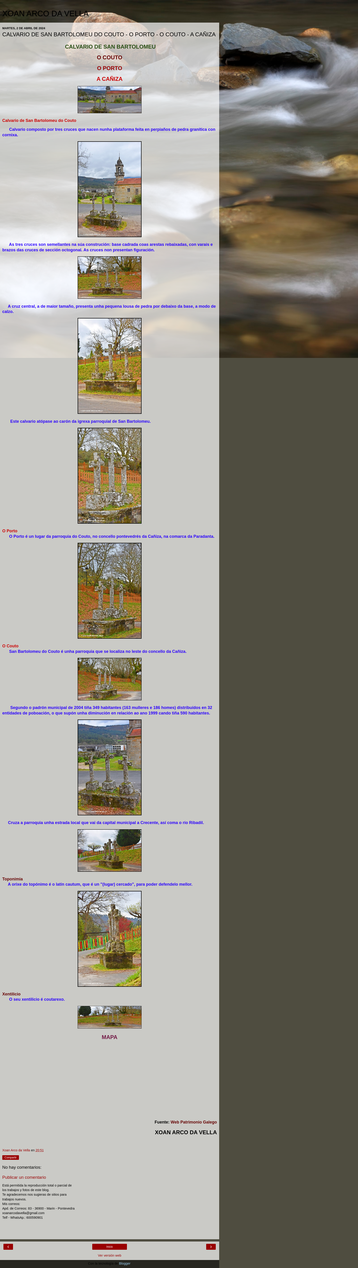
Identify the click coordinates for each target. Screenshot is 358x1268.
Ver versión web (109, 1255)
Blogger (124, 1263)
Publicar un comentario (24, 1177)
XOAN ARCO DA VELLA (45, 13)
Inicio (109, 1246)
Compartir (11, 1157)
